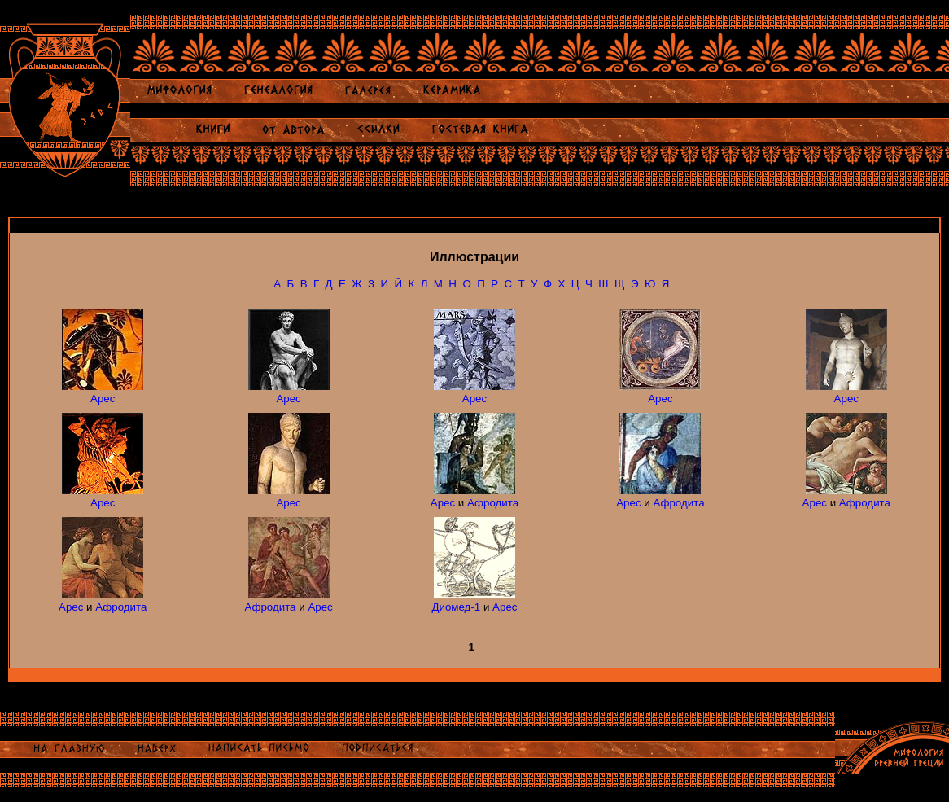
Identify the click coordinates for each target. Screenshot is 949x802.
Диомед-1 (455, 607)
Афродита (492, 503)
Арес (102, 398)
